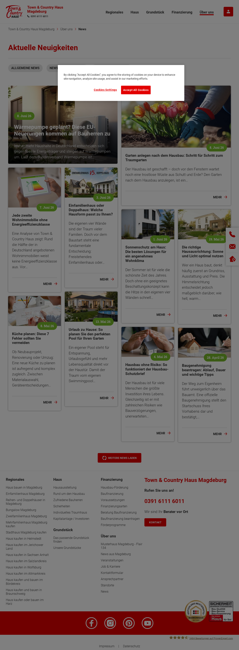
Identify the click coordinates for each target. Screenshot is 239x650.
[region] (121, 83)
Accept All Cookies (135, 90)
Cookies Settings (105, 89)
